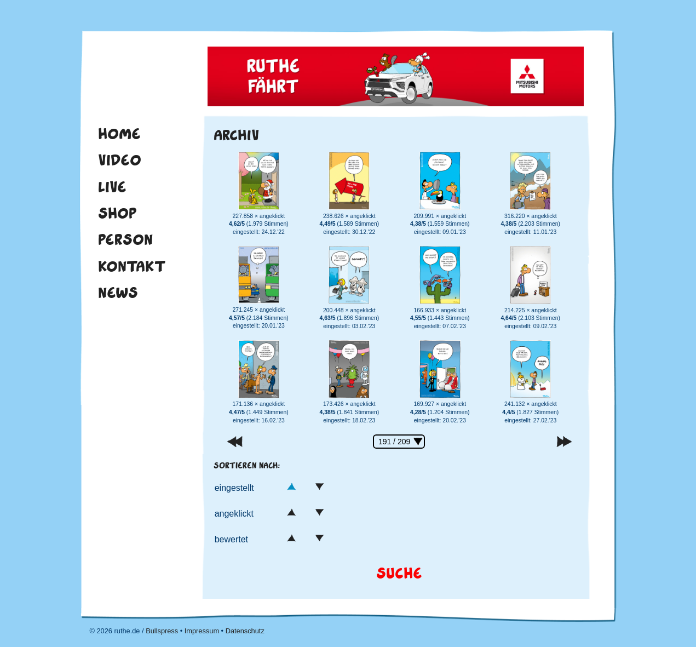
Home (119, 134)
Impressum (202, 631)
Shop (117, 213)
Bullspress (162, 631)
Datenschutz (245, 631)
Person (125, 239)
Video (119, 160)
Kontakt (132, 266)
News (118, 292)
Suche (399, 573)
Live (112, 187)
